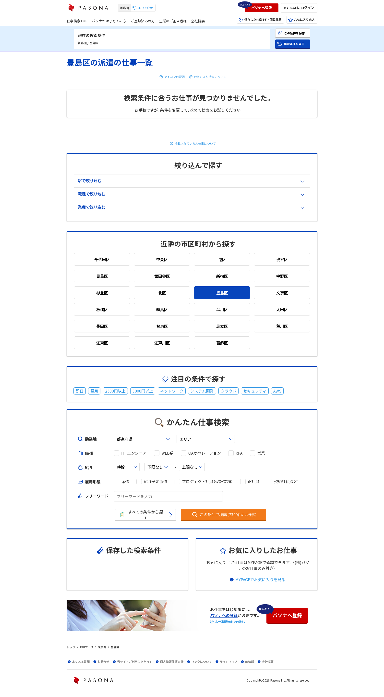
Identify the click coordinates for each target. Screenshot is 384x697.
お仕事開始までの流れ (230, 621)
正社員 (253, 481)
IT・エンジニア (134, 453)
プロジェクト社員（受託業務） (207, 481)
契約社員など (286, 481)
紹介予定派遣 (155, 481)
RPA (239, 453)
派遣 (125, 481)
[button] (261, 7)
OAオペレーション (204, 453)
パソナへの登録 (224, 615)
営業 (261, 453)
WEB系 (167, 453)
